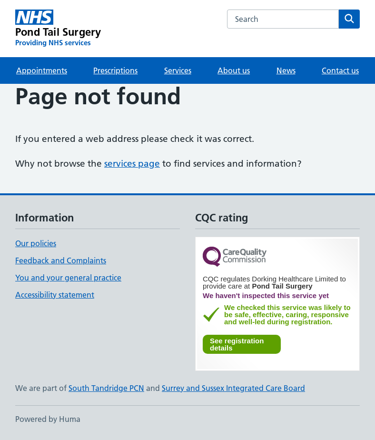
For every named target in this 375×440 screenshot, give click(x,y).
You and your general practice (68, 277)
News (286, 70)
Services (177, 70)
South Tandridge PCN (106, 388)
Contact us (340, 70)
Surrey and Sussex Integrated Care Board (233, 388)
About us (233, 70)
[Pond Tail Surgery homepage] (58, 29)
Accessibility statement (54, 295)
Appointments (41, 70)
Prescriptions (115, 70)
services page (132, 163)
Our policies (35, 243)
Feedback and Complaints (60, 260)
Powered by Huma (47, 419)
